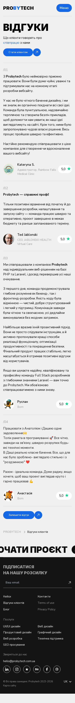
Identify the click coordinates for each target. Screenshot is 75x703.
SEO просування (15, 652)
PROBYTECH (12, 534)
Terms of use (47, 607)
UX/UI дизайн (13, 631)
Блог (7, 614)
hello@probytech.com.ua (21, 669)
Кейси (7, 599)
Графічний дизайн (51, 638)
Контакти (45, 599)
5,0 (66, 170)
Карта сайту (9, 695)
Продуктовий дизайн (19, 638)
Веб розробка (13, 645)
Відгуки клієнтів (15, 607)
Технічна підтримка (52, 645)
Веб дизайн (46, 631)
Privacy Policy (48, 614)
